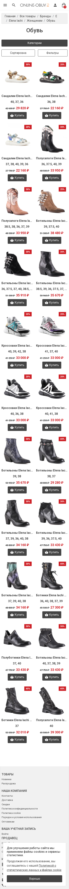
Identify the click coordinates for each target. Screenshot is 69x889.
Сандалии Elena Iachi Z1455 (52, 96)
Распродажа (9, 783)
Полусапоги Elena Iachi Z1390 (17, 221)
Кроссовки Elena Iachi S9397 (17, 408)
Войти (5, 834)
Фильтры (52, 53)
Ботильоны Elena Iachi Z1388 (17, 283)
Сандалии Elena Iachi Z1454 (17, 158)
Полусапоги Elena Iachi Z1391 (52, 158)
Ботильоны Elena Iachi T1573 (52, 532)
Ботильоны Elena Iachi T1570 (17, 595)
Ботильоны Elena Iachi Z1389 (52, 221)
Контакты (7, 795)
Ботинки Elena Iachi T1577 (17, 720)
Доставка (7, 800)
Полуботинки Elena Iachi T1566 (17, 657)
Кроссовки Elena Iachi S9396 (52, 408)
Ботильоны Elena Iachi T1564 (52, 657)
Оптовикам (8, 821)
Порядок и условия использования (22, 817)
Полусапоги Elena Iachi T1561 (52, 720)
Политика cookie (11, 813)
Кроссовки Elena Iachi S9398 (52, 345)
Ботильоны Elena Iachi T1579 (52, 470)
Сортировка (18, 53)
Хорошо (34, 878)
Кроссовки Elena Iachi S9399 (17, 345)
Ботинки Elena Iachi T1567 (52, 595)
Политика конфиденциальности (20, 808)
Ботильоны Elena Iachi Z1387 (52, 283)
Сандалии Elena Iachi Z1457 (17, 96)
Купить (17, 115)
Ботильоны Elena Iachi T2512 (17, 470)
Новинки (6, 779)
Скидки (6, 804)
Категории (34, 43)
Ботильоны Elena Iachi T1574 (17, 532)
